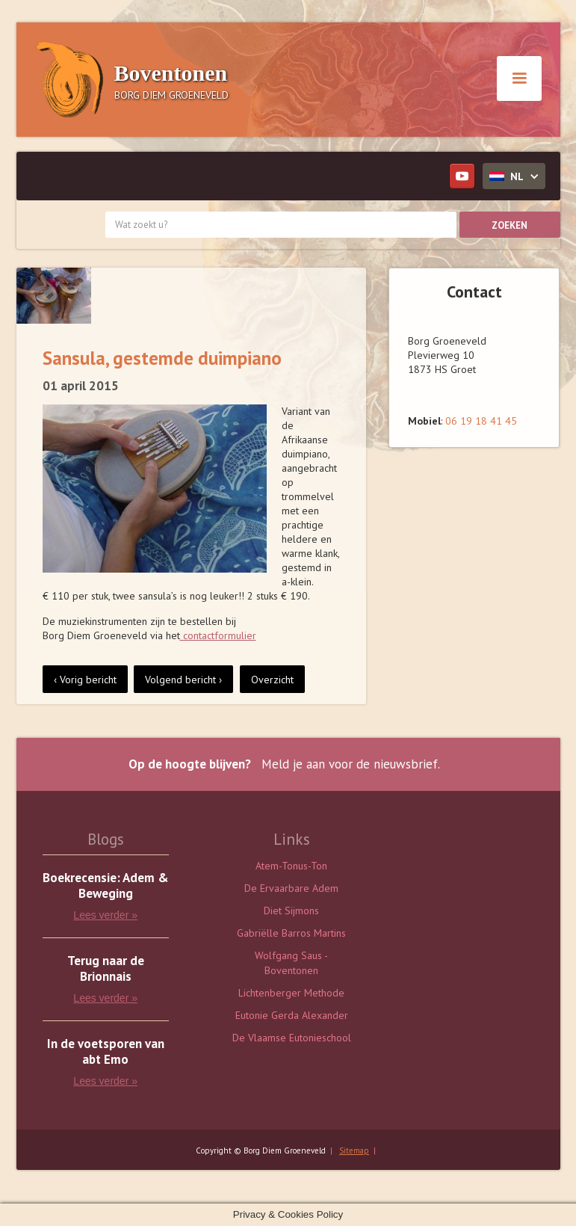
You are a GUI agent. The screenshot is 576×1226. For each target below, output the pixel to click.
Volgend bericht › (183, 679)
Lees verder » (105, 915)
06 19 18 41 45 (481, 421)
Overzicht (272, 679)
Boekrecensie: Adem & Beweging (106, 886)
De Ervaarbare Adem (291, 888)
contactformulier (218, 635)
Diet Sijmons (291, 910)
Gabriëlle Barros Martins (291, 933)
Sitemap (354, 1150)
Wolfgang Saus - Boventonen (291, 963)
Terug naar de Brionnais (105, 969)
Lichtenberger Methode (291, 992)
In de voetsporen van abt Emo (105, 1052)
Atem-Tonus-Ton (291, 865)
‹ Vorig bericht (85, 679)
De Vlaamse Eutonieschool (291, 1037)
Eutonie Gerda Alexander (291, 1015)
